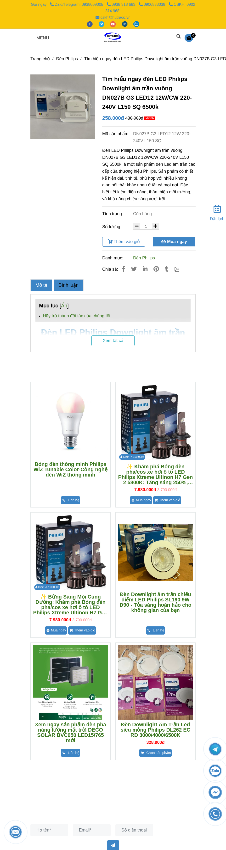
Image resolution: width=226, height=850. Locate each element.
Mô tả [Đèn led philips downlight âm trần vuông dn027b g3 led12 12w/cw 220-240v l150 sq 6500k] (41, 285)
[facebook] (90, 24)
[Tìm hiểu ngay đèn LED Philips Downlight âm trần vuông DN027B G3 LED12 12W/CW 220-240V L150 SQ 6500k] (113, 38)
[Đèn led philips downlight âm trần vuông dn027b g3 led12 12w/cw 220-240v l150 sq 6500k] (190, 38)
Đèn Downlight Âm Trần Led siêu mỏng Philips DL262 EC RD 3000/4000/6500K (155, 730)
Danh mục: (113, 258)
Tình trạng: (113, 213)
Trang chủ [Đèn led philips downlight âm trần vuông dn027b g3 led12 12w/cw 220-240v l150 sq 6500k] (40, 58)
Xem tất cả (113, 340)
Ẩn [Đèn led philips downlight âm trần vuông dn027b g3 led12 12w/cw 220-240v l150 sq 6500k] (64, 306)
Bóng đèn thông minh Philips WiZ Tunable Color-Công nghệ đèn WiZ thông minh (70, 469)
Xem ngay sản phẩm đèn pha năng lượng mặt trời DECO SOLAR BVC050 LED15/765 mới (70, 732)
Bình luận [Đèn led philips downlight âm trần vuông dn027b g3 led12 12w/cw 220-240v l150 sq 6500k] (69, 285)
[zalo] (136, 24)
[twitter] (102, 24)
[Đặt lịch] (217, 211)
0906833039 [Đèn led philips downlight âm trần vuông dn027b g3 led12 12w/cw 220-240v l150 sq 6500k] (152, 4)
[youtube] (113, 24)
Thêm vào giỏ (124, 241)
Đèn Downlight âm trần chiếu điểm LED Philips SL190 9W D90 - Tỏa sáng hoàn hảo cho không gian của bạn (156, 602)
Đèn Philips (144, 258)
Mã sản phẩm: (116, 133)
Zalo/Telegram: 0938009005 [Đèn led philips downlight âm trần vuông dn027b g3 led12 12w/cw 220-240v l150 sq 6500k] (77, 4)
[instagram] (125, 24)
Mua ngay (174, 241)
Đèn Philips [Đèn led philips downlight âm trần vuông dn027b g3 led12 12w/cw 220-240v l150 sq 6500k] (67, 58)
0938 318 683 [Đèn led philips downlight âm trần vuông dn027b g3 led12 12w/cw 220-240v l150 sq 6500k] (121, 4)
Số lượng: (112, 226)
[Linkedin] (145, 269)
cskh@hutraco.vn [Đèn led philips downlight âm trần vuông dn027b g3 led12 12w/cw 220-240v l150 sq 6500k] (113, 17)
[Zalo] (180, 269)
